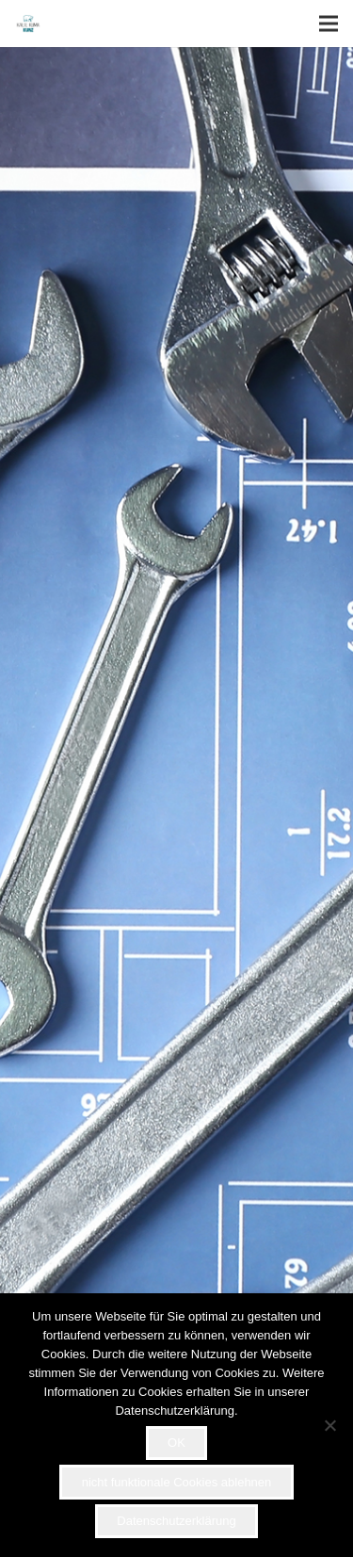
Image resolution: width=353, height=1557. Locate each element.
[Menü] (328, 23)
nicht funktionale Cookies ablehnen (177, 1482)
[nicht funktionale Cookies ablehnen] (329, 1425)
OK (176, 1442)
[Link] (28, 23)
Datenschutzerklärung (176, 1521)
